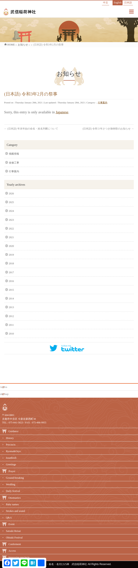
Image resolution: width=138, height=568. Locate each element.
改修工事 (14, 162)
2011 (12, 324)
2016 (12, 281)
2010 (12, 333)
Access (3, 387)
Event (11, 524)
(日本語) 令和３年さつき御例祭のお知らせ (108, 128)
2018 (12, 263)
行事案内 (102, 102)
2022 (12, 228)
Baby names (12, 504)
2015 (12, 289)
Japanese (62, 112)
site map (4, 394)
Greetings (11, 464)
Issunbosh (11, 457)
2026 (12, 193)
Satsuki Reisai (13, 531)
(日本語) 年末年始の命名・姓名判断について (31, 128)
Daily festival (13, 491)
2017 (12, 272)
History (10, 438)
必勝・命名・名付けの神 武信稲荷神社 (64, 564)
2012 (12, 316)
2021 (12, 237)
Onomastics (14, 497)
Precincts (10, 444)
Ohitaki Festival (14, 537)
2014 (12, 298)
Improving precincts (18, 557)
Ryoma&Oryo (13, 451)
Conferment (14, 544)
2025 (12, 202)
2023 (12, 219)
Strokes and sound (15, 511)
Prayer (11, 471)
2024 (12, 210)
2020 (12, 246)
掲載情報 (14, 153)
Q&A (9, 517)
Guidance (13, 431)
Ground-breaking (15, 477)
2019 (12, 254)
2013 (12, 307)
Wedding (10, 484)
